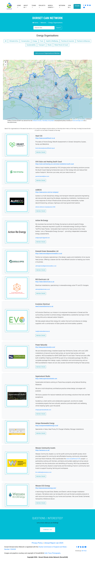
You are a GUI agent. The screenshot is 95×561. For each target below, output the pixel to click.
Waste (50, 45)
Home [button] (19, 5)
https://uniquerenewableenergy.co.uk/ (46, 425)
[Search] (44, 27)
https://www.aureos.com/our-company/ (47, 192)
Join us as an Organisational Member (47, 53)
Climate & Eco (13, 41)
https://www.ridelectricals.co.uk (44, 282)
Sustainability (31, 45)
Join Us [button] (69, 6)
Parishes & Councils (67, 41)
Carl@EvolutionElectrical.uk (42, 331)
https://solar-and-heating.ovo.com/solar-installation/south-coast (54, 164)
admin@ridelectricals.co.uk (42, 289)
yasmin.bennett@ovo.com (42, 176)
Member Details (40, 152)
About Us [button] (26, 6)
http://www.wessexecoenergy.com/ (45, 488)
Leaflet (73, 119)
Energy (35, 41)
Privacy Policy (37, 543)
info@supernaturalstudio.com (43, 409)
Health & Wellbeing (52, 41)
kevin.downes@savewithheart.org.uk (45, 148)
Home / (36, 22)
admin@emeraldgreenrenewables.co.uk (45, 266)
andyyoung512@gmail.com (42, 237)
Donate (77, 6)
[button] (67, 95)
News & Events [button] (50, 6)
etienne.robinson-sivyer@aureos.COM (45, 207)
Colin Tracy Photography (52, 553)
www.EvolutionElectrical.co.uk (44, 306)
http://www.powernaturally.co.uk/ (45, 347)
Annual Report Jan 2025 (54, 543)
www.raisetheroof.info (73, 459)
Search (58, 28)
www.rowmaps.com (78, 120)
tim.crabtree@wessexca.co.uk (43, 472)
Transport (41, 45)
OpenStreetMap (81, 119)
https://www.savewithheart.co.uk (45, 138)
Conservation (25, 41)
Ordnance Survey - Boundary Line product (43, 120)
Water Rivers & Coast (61, 45)
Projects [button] (42, 5)
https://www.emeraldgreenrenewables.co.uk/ (48, 253)
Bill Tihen (84, 550)
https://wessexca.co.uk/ (42, 450)
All (5, 41)
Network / (44, 22)
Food (41, 41)
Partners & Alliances (83, 41)
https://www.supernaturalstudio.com (46, 378)
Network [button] (62, 5)
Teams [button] (34, 5)
